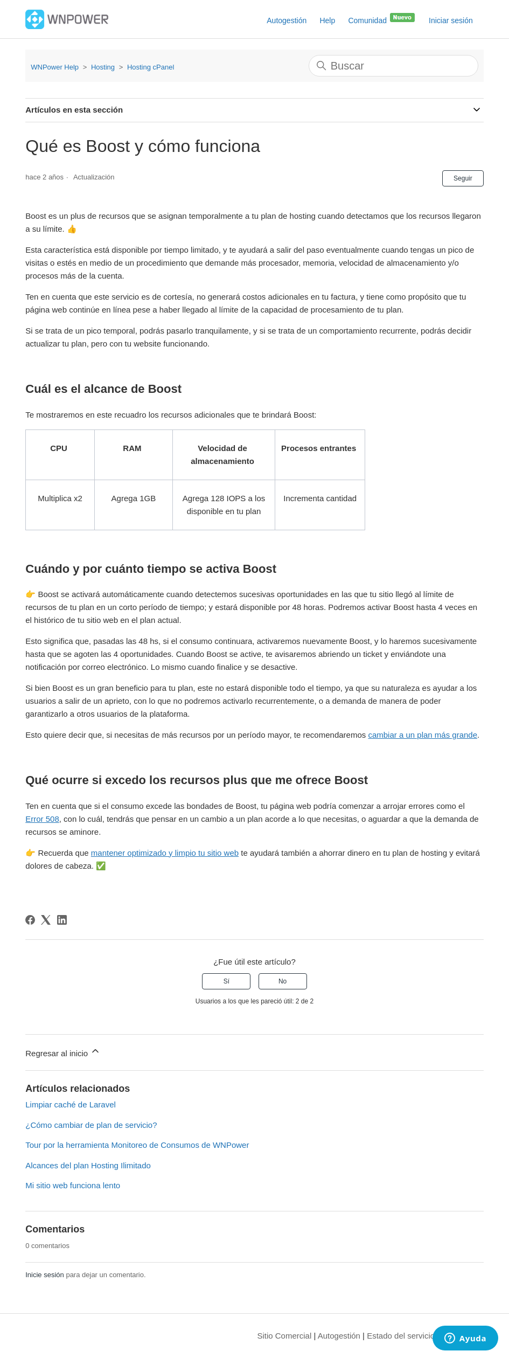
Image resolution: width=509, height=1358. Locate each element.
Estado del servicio (401, 1335)
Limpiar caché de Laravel (70, 1104)
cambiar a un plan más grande (422, 734)
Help (327, 20)
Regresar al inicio (63, 1051)
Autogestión (286, 20)
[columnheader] (60, 454)
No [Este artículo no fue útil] (282, 981)
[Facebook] (30, 920)
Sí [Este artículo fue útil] (226, 981)
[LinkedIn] (62, 920)
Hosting (103, 67)
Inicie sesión (44, 1275)
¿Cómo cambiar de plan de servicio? (91, 1125)
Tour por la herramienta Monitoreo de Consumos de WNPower (137, 1144)
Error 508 (42, 818)
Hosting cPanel (150, 67)
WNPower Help (55, 67)
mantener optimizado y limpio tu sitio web (165, 852)
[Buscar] (393, 66)
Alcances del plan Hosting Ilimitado (88, 1165)
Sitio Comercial (284, 1335)
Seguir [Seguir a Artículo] (463, 178)
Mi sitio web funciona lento (72, 1185)
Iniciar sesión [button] (451, 20)
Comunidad (382, 18)
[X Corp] (46, 920)
